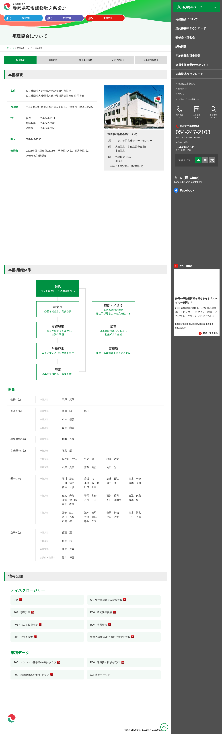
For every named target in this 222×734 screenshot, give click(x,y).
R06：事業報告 (98, 624)
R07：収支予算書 (23, 637)
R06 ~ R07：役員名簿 (26, 624)
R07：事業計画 (22, 612)
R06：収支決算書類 (101, 612)
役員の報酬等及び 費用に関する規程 (110, 637)
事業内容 (53, 60)
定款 (16, 600)
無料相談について (179, 112)
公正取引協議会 (150, 60)
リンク (181, 94)
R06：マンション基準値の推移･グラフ (35, 662)
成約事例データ (98, 674)
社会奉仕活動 (85, 60)
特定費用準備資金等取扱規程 (106, 600)
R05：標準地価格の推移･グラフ (31, 675)
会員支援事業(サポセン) (190, 64)
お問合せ (182, 89)
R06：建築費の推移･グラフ (105, 662)
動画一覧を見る (208, 333)
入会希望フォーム (196, 112)
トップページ (8, 48)
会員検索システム (213, 112)
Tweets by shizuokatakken (188, 182)
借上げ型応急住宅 (186, 83)
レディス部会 (118, 60)
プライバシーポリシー (188, 99)
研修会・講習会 (185, 37)
